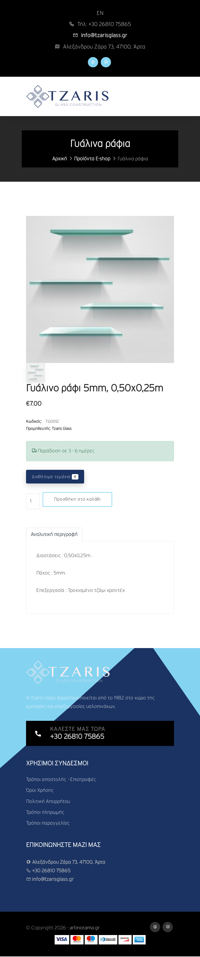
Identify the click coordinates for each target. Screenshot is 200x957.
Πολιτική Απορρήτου (48, 801)
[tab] (54, 535)
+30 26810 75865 (48, 871)
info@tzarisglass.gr (50, 879)
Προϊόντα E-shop (92, 159)
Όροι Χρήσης (40, 790)
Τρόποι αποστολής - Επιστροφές (61, 779)
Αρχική (59, 159)
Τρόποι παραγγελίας (48, 823)
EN (100, 13)
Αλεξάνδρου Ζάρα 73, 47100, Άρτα (65, 862)
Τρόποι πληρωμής (45, 812)
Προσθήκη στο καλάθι (77, 499)
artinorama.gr (85, 928)
